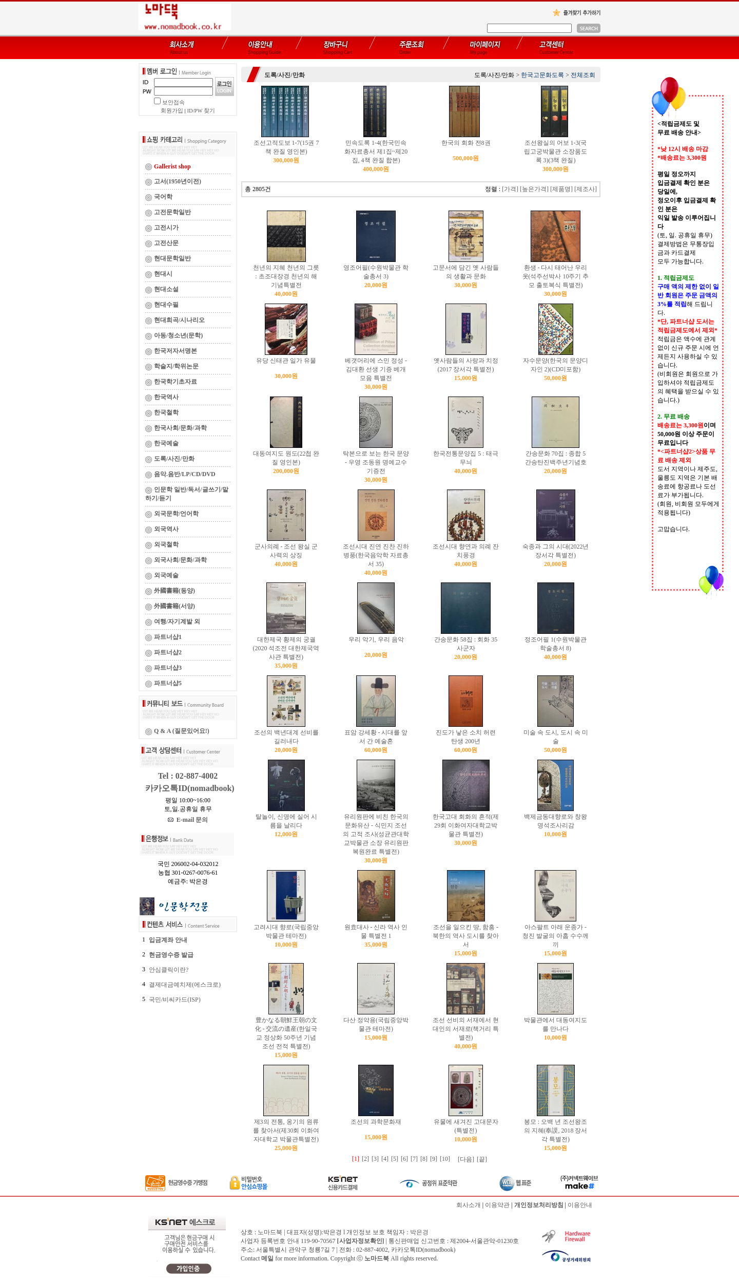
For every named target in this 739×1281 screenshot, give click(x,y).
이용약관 (497, 1205)
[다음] (466, 1159)
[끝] (482, 1159)
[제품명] (561, 189)
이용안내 (580, 1205)
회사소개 (468, 1205)
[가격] (510, 189)
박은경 (419, 1232)
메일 (267, 1258)
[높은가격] (534, 189)
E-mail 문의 (188, 819)
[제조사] (585, 189)
